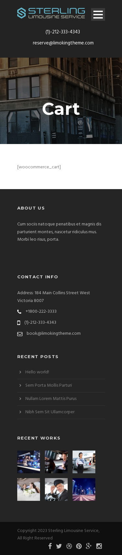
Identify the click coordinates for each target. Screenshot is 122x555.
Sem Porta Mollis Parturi (48, 385)
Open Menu (98, 14)
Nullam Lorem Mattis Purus (50, 399)
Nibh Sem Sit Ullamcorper (50, 412)
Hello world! (37, 372)
